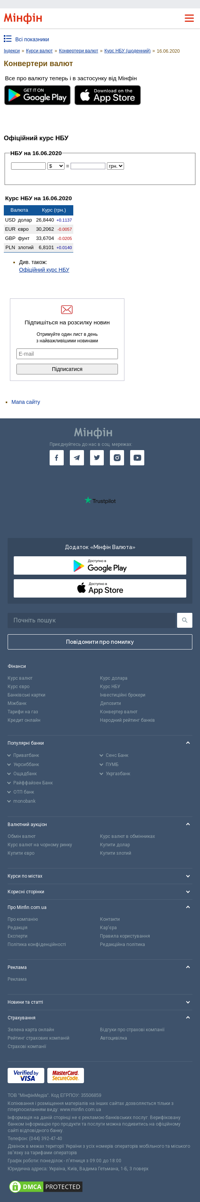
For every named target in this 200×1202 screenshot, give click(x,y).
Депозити (110, 703)
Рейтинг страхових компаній (38, 1038)
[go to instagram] (117, 457)
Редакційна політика (122, 944)
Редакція (17, 927)
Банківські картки (26, 695)
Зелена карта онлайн (31, 1029)
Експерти (17, 936)
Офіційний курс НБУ (44, 270)
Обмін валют (21, 836)
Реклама (17, 979)
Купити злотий (115, 853)
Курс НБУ (110, 686)
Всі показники (32, 39)
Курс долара (113, 678)
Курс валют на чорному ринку (40, 844)
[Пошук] (184, 620)
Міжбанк (17, 703)
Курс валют (20, 678)
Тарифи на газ (23, 711)
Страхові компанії (27, 1046)
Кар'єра (108, 927)
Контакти (110, 919)
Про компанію (23, 919)
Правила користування (125, 936)
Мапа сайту (25, 402)
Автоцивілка (113, 1038)
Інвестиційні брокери (122, 695)
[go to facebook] (57, 457)
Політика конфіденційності (37, 944)
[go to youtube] (137, 457)
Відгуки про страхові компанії (132, 1029)
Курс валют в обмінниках (127, 836)
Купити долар (115, 844)
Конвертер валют (118, 711)
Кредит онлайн (24, 720)
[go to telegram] (77, 457)
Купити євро (21, 853)
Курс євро (18, 686)
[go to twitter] (97, 457)
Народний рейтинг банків (127, 720)
